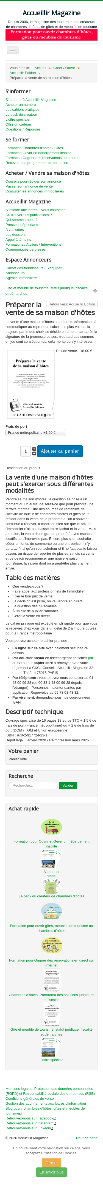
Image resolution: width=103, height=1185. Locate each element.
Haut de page (87, 1138)
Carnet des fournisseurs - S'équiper (33, 268)
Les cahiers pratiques (22, 109)
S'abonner (51, 872)
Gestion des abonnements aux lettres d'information (45, 1103)
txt (19, 663)
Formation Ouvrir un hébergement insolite (38, 153)
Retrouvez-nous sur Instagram (30, 1123)
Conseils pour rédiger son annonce (33, 181)
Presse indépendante (22, 225)
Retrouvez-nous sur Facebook (30, 1118)
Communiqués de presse (25, 249)
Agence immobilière (21, 278)
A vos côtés (14, 230)
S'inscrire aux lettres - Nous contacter (35, 210)
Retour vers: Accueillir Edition (72, 304)
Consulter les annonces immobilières (34, 191)
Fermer (51, 1163)
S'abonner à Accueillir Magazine (30, 100)
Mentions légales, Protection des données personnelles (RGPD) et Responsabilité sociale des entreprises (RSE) (50, 1091)
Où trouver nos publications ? (28, 215)
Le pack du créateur (21, 114)
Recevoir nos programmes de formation (36, 163)
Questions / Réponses (23, 129)
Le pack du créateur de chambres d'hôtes (51, 896)
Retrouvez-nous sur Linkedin (29, 1128)
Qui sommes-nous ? (21, 220)
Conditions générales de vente (29, 1098)
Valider (68, 785)
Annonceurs (14, 273)
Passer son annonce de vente (29, 186)
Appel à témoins (18, 239)
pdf (90, 658)
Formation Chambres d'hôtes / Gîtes (34, 148)
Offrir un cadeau (18, 124)
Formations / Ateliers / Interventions (33, 244)
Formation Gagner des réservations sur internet (42, 158)
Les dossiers (15, 235)
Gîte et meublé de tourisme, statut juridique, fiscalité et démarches (46, 291)
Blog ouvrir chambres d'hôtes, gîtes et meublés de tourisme (45, 1110)
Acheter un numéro (20, 105)
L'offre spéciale (17, 119)
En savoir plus (52, 1172)
